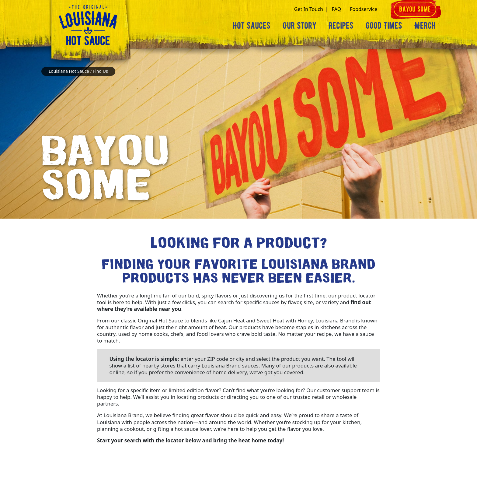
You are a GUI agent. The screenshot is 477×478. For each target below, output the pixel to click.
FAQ (336, 9)
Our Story (299, 25)
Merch (425, 25)
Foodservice (363, 9)
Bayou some (415, 9)
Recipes (341, 25)
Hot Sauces (251, 25)
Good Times (384, 25)
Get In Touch (308, 9)
